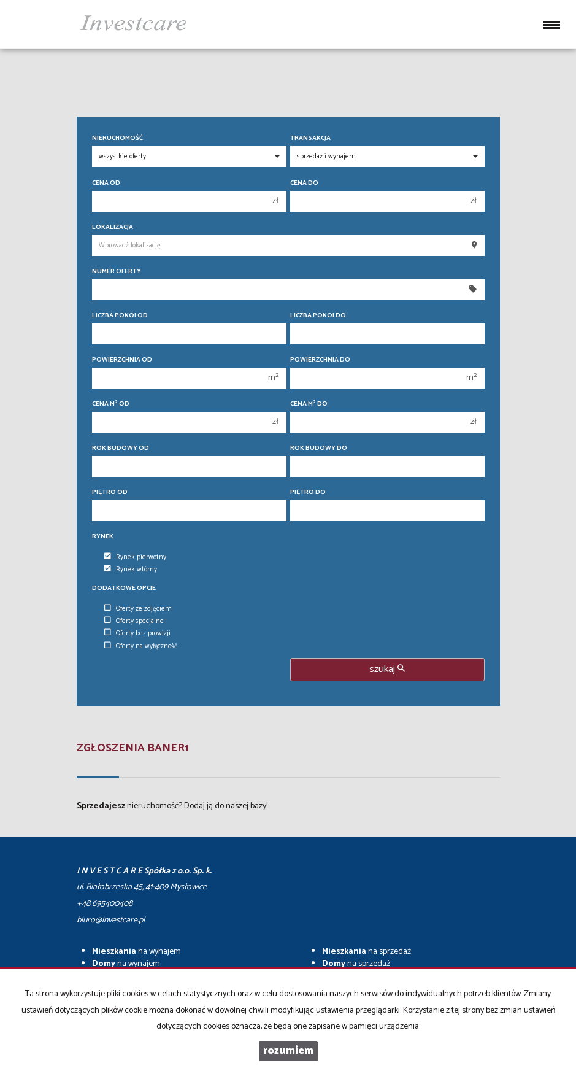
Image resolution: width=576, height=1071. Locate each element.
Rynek (102, 536)
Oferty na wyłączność (140, 646)
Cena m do (309, 404)
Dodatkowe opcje (124, 588)
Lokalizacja (112, 227)
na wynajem (136, 952)
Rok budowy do (318, 448)
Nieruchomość (117, 138)
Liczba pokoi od (120, 315)
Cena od (106, 183)
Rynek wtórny (130, 569)
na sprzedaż (366, 952)
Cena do (304, 183)
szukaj (387, 669)
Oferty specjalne (134, 621)
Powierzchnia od (122, 360)
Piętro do (308, 492)
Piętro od (110, 492)
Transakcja (310, 138)
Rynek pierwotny (135, 557)
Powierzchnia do (320, 360)
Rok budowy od (120, 448)
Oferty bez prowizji (137, 633)
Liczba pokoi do (318, 315)
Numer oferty (116, 271)
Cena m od (110, 404)
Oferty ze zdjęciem (138, 608)
